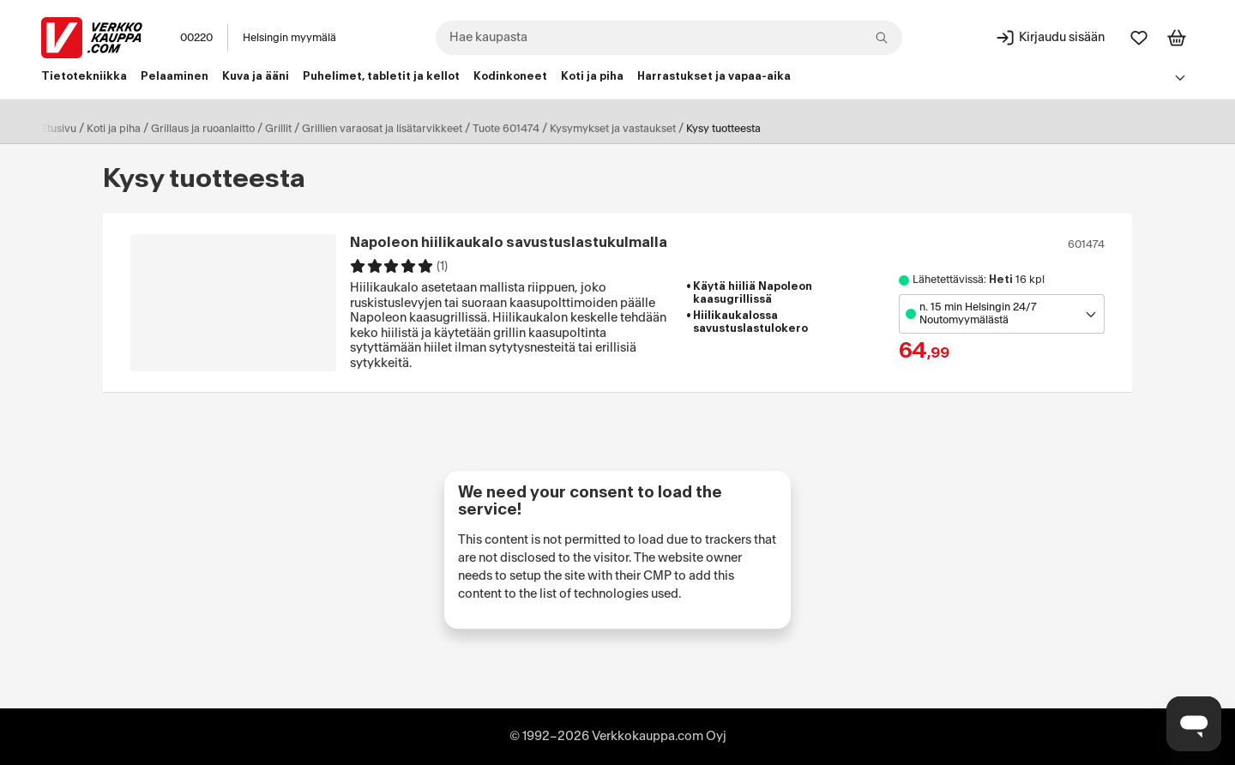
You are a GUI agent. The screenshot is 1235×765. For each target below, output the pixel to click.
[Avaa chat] (1193, 723)
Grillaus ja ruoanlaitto (203, 128)
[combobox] (669, 38)
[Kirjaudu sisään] (1049, 38)
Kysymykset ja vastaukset (613, 128)
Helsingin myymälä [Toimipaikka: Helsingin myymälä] (289, 38)
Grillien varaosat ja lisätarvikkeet (382, 128)
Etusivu (58, 128)
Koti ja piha (114, 128)
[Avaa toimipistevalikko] (1002, 314)
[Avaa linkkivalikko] (1180, 77)
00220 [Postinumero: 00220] (196, 38)
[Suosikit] (1139, 38)
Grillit (278, 128)
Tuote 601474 (506, 128)
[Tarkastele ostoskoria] (1177, 38)
